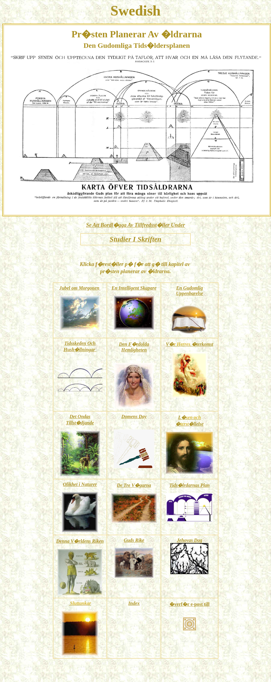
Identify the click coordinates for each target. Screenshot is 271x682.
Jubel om (68, 287)
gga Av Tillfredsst (137, 225)
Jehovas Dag (189, 540)
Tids (173, 485)
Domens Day (134, 416)
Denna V (65, 541)
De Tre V (126, 485)
